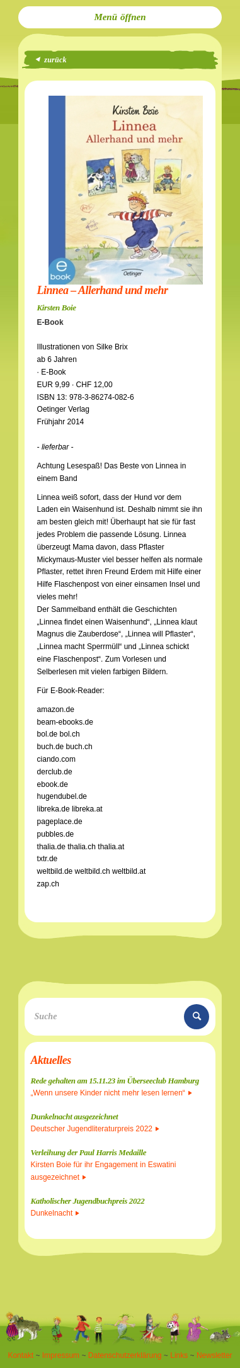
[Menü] (120, 17)
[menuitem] (120, 17)
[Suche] (120, 1016)
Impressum (60, 1355)
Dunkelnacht (55, 1213)
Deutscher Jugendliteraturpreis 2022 (95, 1128)
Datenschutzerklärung (125, 1355)
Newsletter (214, 1355)
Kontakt (20, 1355)
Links (179, 1355)
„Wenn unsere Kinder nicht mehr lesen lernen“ (111, 1092)
